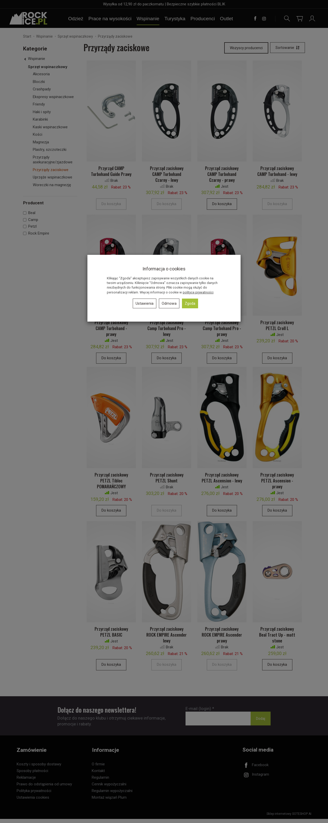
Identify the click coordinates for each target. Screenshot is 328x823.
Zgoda (190, 303)
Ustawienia (144, 303)
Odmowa (169, 303)
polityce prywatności (198, 292)
